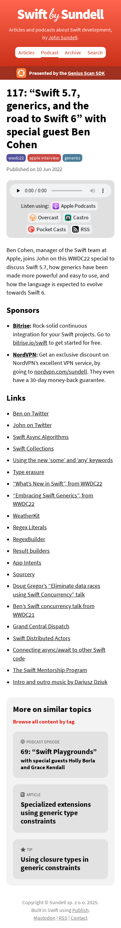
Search (95, 52)
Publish (80, 910)
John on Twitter (32, 425)
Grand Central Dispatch (41, 626)
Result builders (31, 550)
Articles (26, 52)
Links (15, 398)
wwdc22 (16, 158)
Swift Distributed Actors (41, 638)
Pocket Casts (51, 229)
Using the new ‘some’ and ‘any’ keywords (63, 460)
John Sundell (62, 37)
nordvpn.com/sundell (60, 371)
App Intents (27, 562)
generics (72, 158)
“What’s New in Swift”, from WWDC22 (57, 483)
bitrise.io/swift (30, 342)
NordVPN (24, 354)
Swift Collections (33, 448)
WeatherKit (26, 515)
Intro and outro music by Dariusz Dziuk (60, 682)
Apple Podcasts (78, 205)
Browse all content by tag (44, 721)
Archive (73, 52)
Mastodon (44, 917)
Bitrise (21, 325)
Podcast (49, 52)
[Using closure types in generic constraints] (60, 859)
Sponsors (22, 310)
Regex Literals (30, 527)
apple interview (44, 158)
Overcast (48, 217)
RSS (85, 229)
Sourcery (24, 574)
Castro (80, 217)
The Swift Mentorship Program (50, 670)
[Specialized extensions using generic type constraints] (60, 808)
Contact (79, 917)
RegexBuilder (29, 539)
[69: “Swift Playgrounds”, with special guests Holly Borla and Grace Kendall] (60, 755)
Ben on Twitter (31, 413)
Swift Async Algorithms (41, 437)
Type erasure (28, 472)
